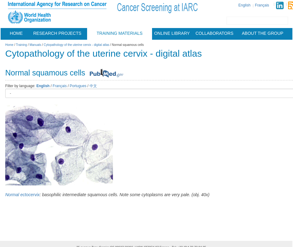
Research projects (57, 33)
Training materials (119, 33)
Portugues (78, 86)
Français (262, 5)
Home (16, 33)
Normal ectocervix (22, 194)
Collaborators (214, 33)
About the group (262, 33)
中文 (93, 86)
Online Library (172, 33)
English (245, 5)
